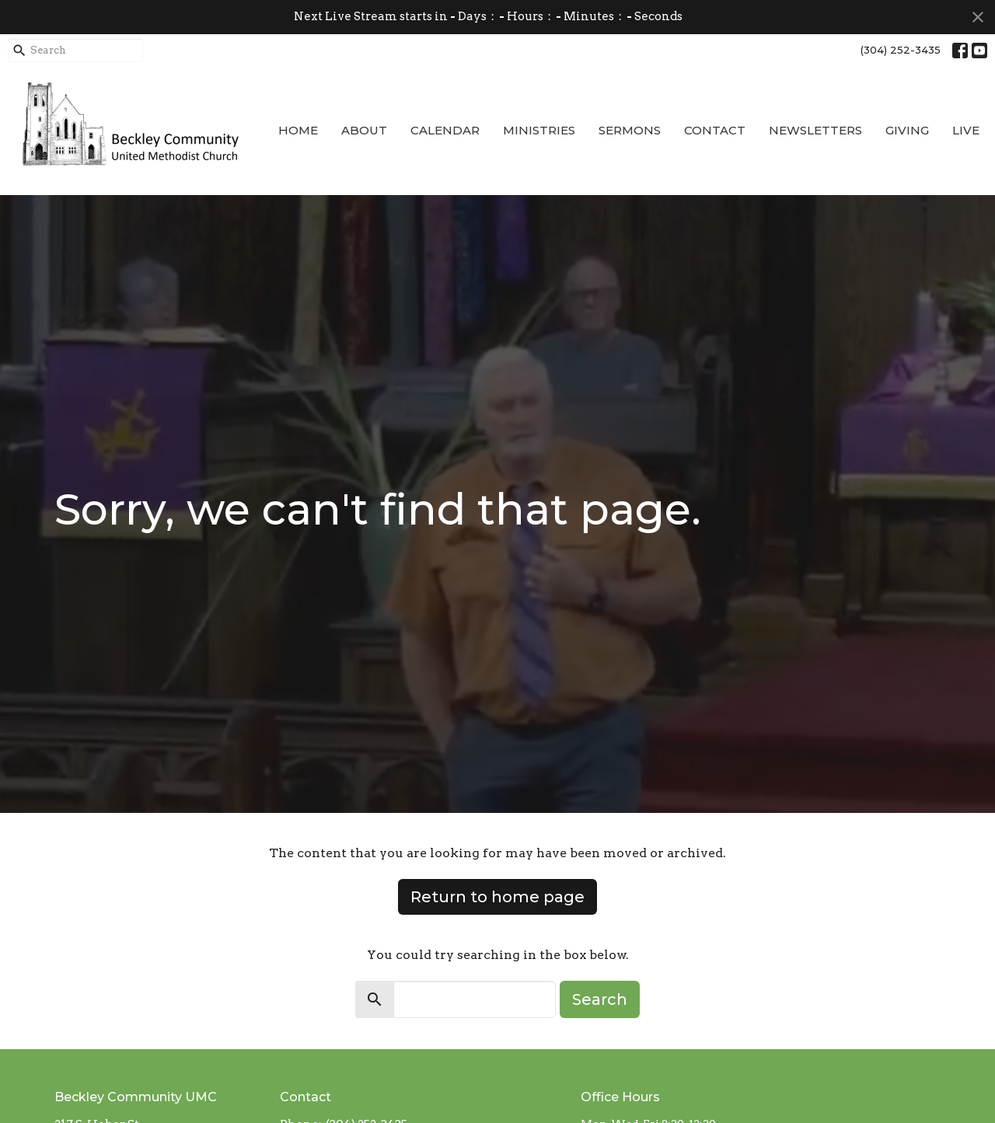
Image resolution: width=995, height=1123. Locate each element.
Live (965, 130)
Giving (907, 130)
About (364, 130)
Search (599, 999)
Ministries (539, 130)
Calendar (445, 130)
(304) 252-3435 (901, 50)
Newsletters (815, 130)
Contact (714, 130)
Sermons (630, 130)
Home (298, 130)
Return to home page (497, 897)
